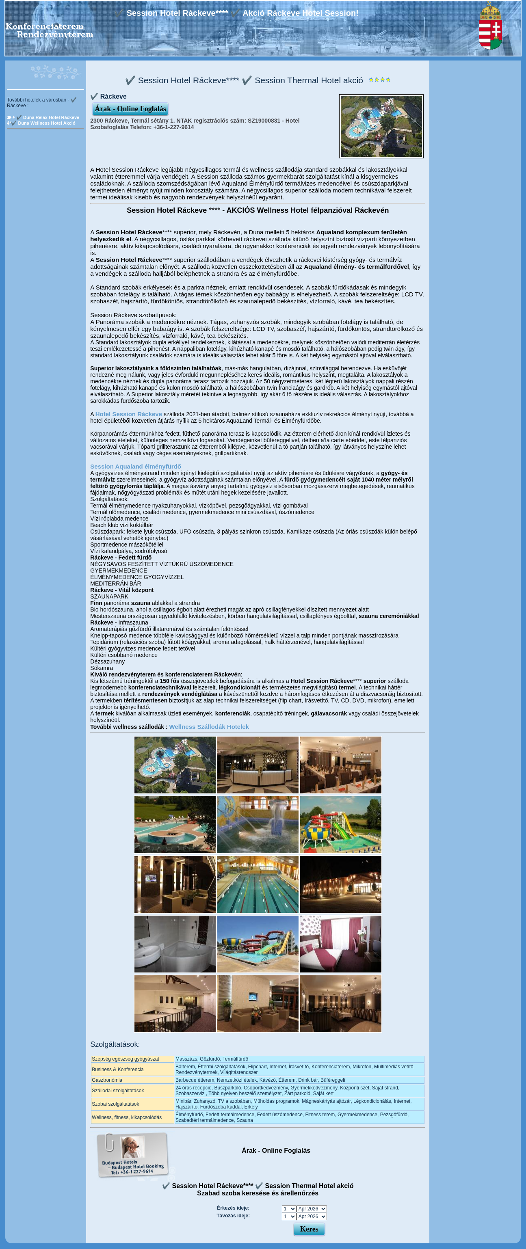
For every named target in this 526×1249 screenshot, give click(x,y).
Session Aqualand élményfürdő (135, 466)
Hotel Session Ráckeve (128, 414)
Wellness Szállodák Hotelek (209, 726)
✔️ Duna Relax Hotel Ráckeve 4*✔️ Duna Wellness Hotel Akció (43, 120)
